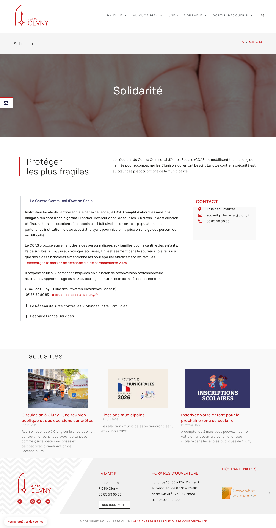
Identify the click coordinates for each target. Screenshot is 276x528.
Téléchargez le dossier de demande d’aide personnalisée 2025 (76, 263)
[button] (263, 15)
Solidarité (255, 42)
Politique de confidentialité (184, 521)
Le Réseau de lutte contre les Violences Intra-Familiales (79, 306)
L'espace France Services (52, 316)
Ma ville (117, 15)
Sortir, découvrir (233, 15)
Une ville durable (188, 15)
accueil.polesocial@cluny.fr (75, 294)
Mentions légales (146, 521)
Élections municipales (123, 414)
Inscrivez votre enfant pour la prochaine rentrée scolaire (210, 417)
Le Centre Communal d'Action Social (62, 200)
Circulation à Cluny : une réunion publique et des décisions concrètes (58, 417)
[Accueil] (243, 42)
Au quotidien (147, 15)
